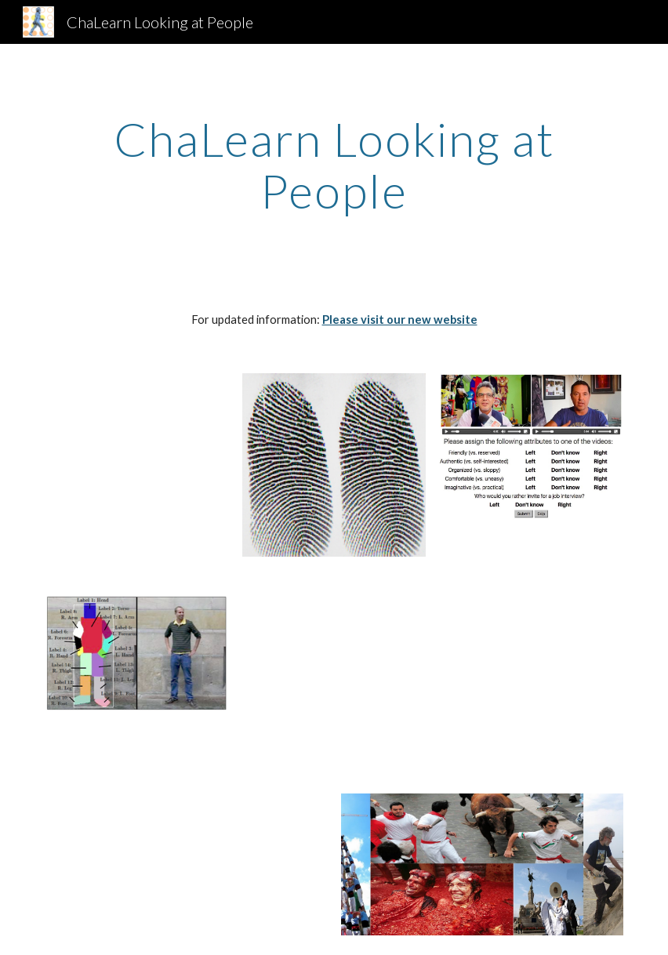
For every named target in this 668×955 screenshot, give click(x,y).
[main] (334, 165)
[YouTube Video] (136, 454)
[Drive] (531, 654)
